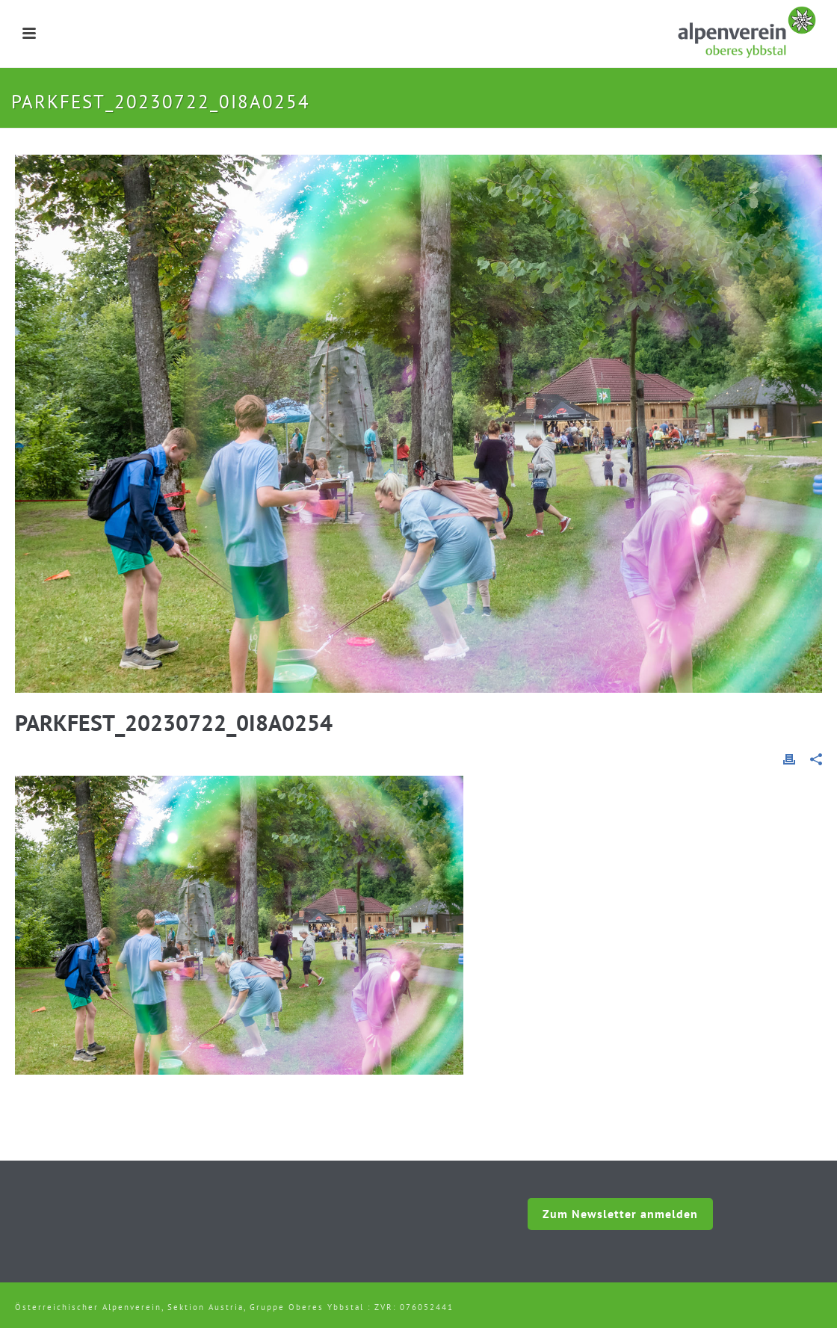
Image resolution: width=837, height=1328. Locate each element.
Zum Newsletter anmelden (620, 1213)
